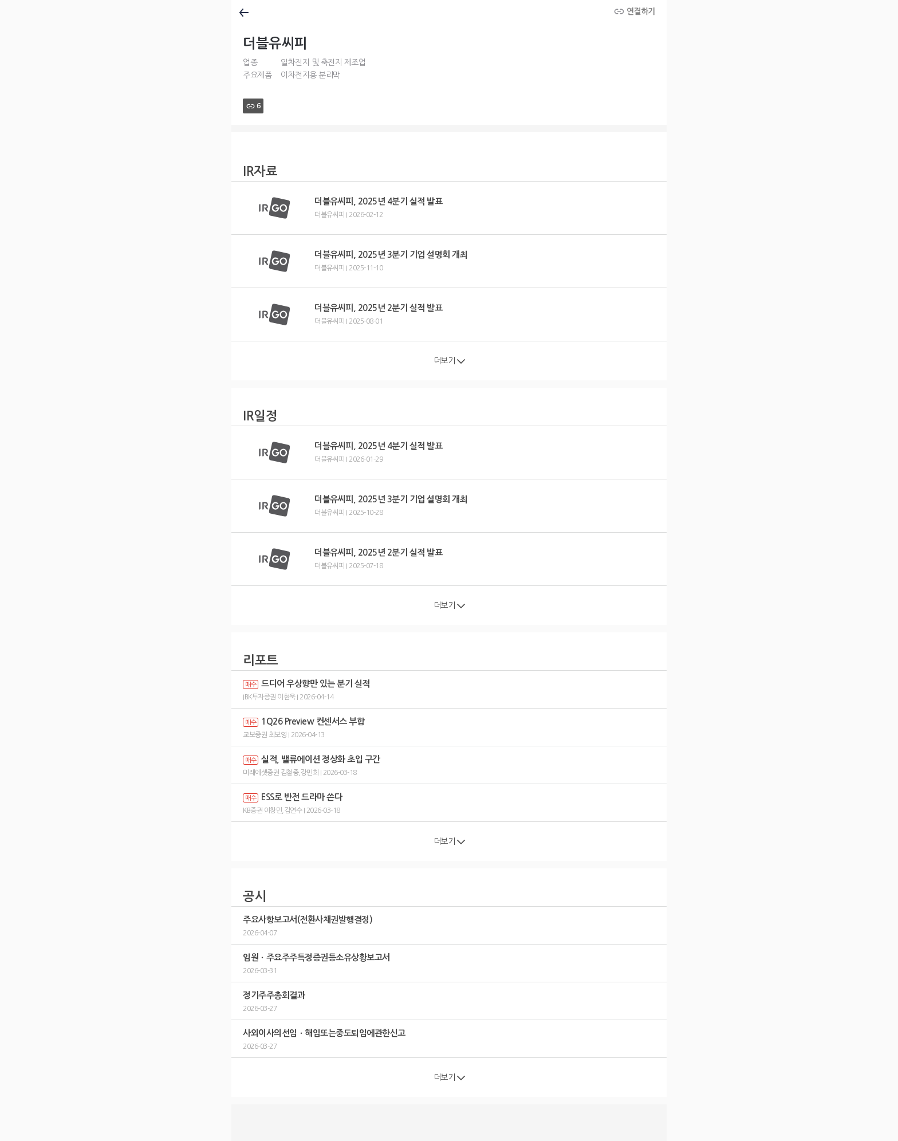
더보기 (449, 361)
